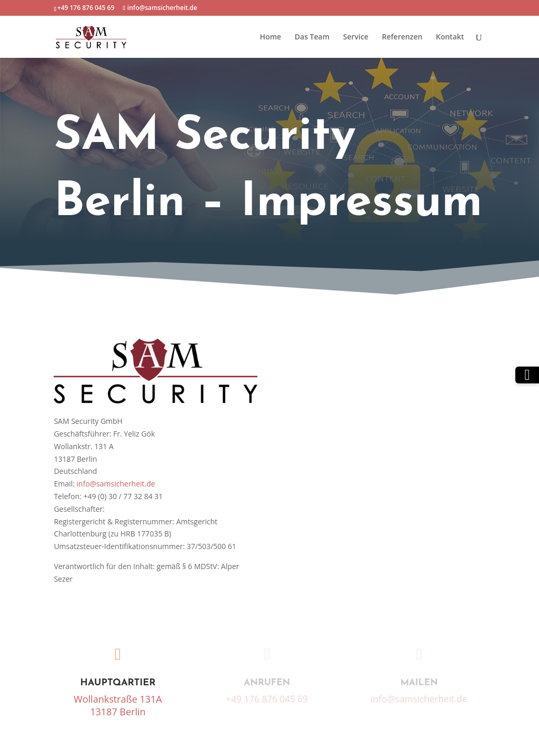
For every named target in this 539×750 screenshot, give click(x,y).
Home (271, 37)
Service (355, 37)
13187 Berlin (117, 711)
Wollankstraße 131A (118, 699)
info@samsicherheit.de (115, 484)
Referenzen (402, 37)
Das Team (312, 37)
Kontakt (450, 37)
